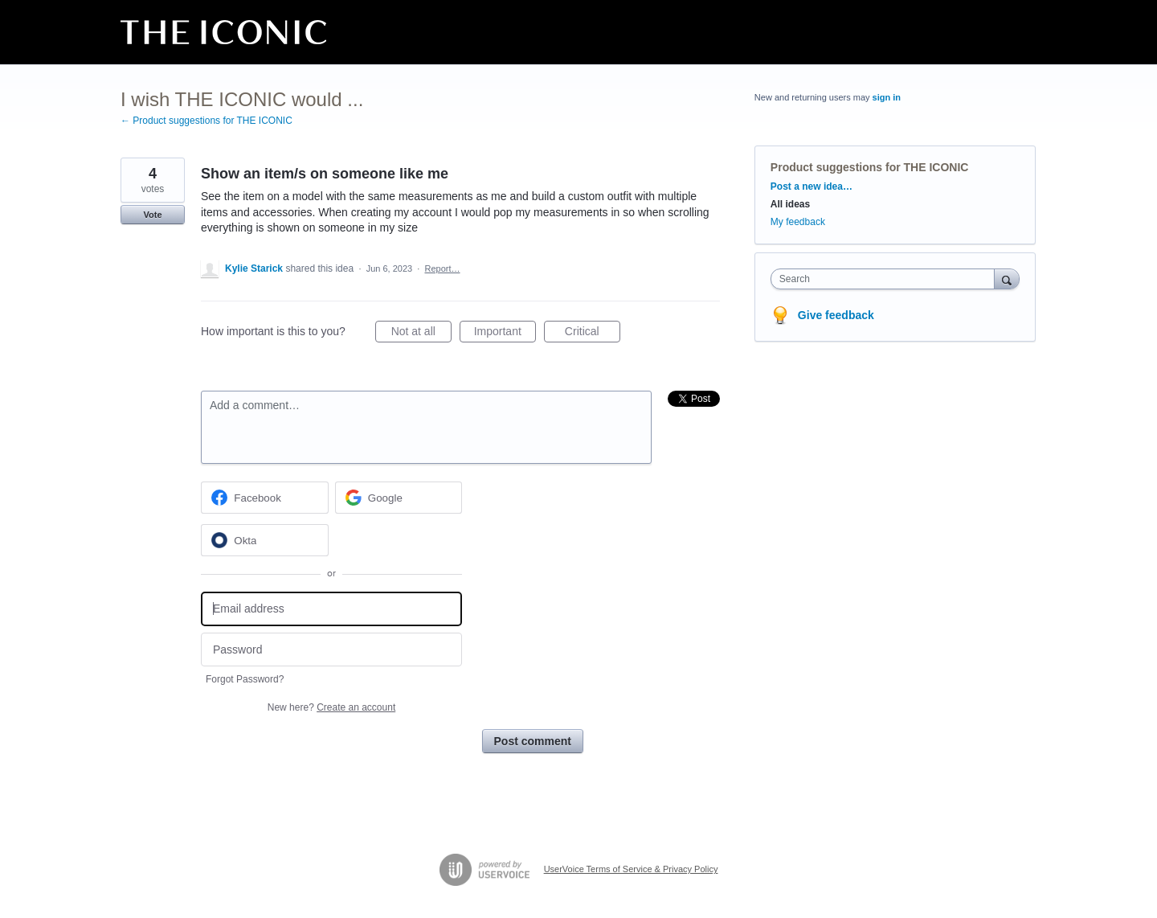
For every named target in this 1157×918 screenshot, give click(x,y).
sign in (887, 97)
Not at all (421, 333)
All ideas (790, 204)
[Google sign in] (399, 498)
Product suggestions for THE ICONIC (870, 167)
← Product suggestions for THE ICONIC (206, 120)
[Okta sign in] (265, 540)
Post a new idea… (811, 186)
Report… (442, 268)
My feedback (798, 221)
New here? (331, 707)
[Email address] (331, 609)
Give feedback (836, 315)
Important (505, 333)
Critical (592, 333)
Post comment (532, 741)
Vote (152, 214)
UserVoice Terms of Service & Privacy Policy (631, 869)
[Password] (331, 650)
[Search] (1007, 278)
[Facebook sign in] (265, 498)
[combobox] (887, 279)
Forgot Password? (245, 679)
